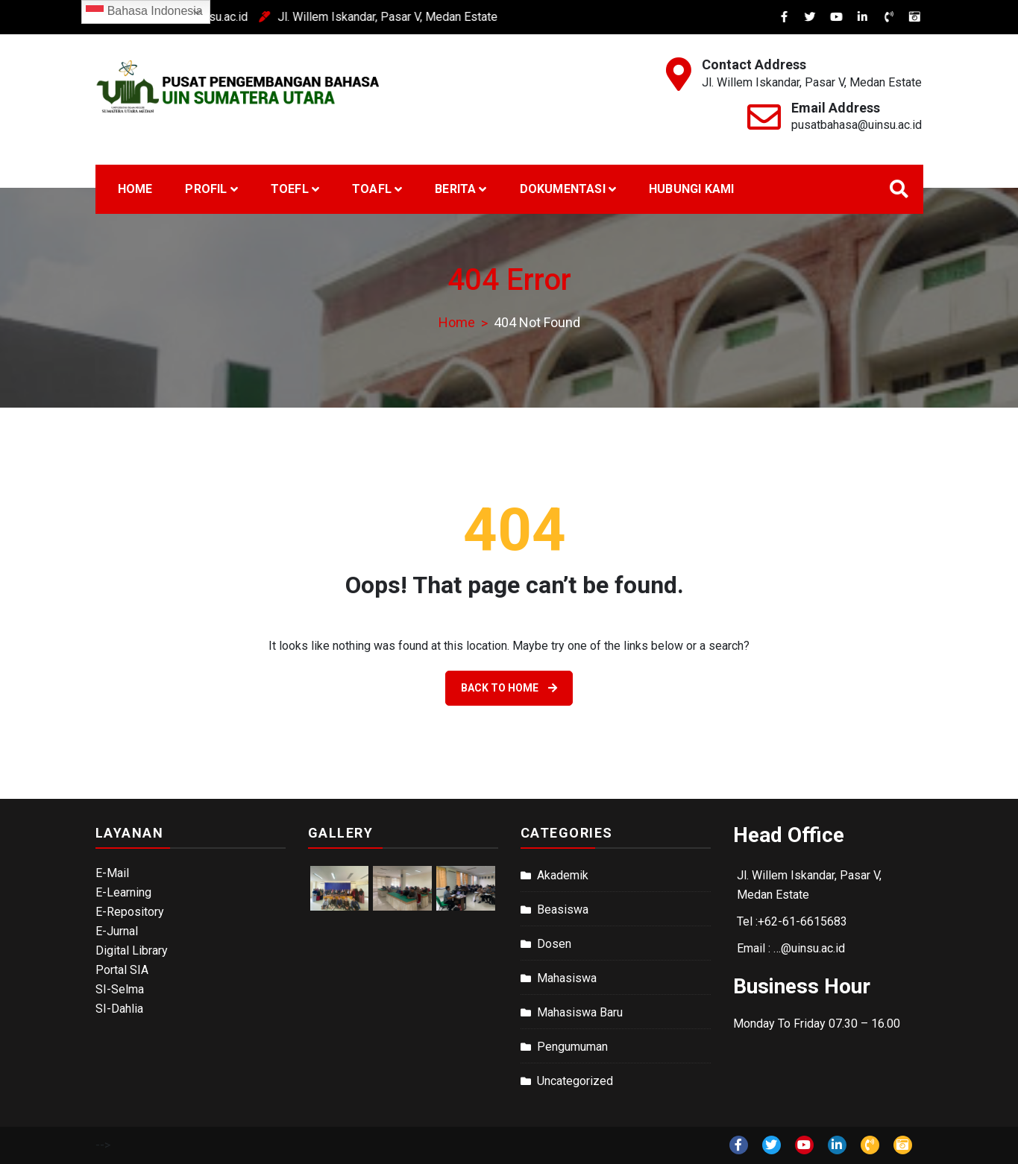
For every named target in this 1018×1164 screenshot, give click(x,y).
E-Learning (123, 892)
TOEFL (290, 189)
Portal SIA (121, 970)
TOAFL (372, 189)
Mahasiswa (567, 978)
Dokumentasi (563, 189)
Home (135, 189)
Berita (455, 189)
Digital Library (131, 950)
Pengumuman (572, 1047)
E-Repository (129, 912)
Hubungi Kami (691, 189)
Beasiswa (562, 909)
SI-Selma (119, 989)
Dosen (554, 944)
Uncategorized (575, 1081)
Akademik (562, 875)
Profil (206, 189)
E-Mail (112, 873)
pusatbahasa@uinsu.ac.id (856, 125)
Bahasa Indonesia (144, 12)
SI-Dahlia (119, 1009)
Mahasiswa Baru (580, 1012)
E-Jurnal (116, 931)
